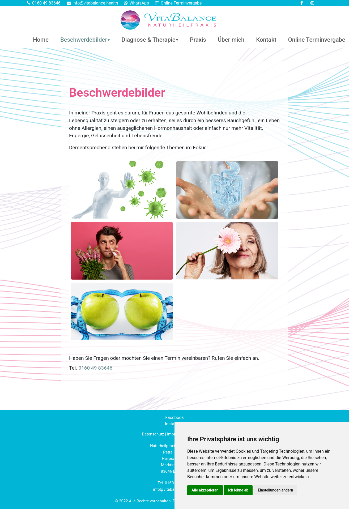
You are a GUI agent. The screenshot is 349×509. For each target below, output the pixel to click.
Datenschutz (153, 434)
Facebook (174, 417)
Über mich (231, 39)
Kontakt (266, 39)
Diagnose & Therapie (148, 39)
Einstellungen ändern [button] (275, 490)
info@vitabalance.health (95, 3)
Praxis (198, 39)
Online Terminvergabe (181, 3)
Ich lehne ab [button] (238, 490)
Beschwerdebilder (83, 39)
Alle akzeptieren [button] (205, 490)
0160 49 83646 (46, 3)
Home (41, 39)
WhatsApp (139, 3)
